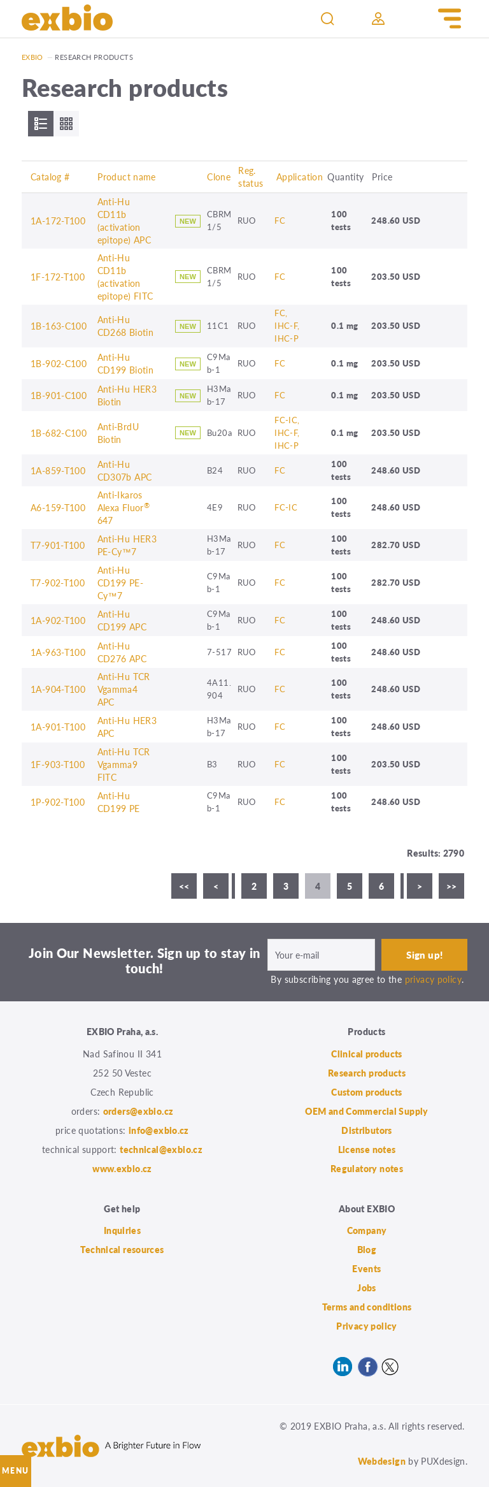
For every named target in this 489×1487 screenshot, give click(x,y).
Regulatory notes (366, 1168)
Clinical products (366, 1053)
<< (184, 886)
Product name (126, 176)
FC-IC (285, 507)
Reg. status (250, 176)
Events (366, 1268)
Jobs (366, 1287)
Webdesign (382, 1460)
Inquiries (122, 1230)
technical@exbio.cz (161, 1149)
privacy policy (433, 979)
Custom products (366, 1091)
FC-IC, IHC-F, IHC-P (286, 432)
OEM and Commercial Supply (367, 1111)
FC (279, 220)
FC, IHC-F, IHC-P (286, 325)
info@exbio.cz (159, 1130)
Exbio (32, 57)
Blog (367, 1249)
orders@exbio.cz (138, 1111)
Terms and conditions (367, 1306)
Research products (367, 1072)
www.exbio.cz (122, 1168)
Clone (218, 176)
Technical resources (122, 1249)
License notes (367, 1149)
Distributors (366, 1130)
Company (367, 1230)
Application (299, 176)
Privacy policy (366, 1325)
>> (451, 886)
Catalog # (50, 176)
